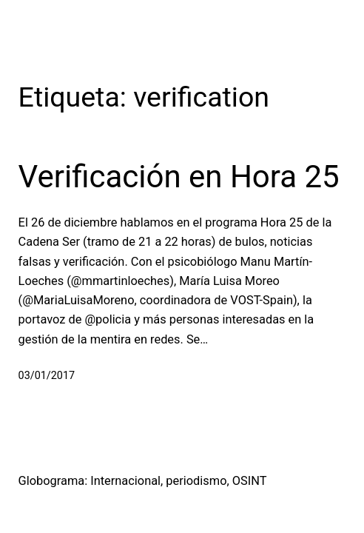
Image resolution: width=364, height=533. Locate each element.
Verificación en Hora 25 (179, 176)
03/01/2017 (46, 375)
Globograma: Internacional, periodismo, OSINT (142, 481)
